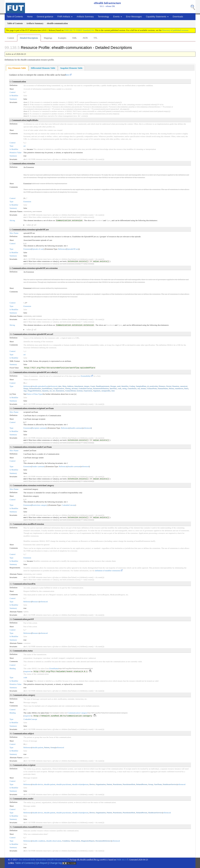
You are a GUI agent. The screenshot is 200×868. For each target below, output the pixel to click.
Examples (62, 38)
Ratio (186, 388)
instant (143, 388)
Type (11, 146)
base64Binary (47, 388)
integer (86, 386)
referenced (53, 386)
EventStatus (54, 668)
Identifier (124, 386)
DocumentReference (103, 841)
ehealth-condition (38, 841)
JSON (85, 38)
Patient (46, 747)
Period (168, 386)
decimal (75, 388)
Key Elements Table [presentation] (17, 68)
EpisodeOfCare (72, 249)
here (67, 75)
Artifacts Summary (85, 16)
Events (117, 16)
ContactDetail (70, 391)
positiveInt (154, 386)
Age (25, 391)
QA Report (41, 863)
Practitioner (117, 784)
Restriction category (39, 505)
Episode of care (38, 249)
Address (70, 386)
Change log (55, 863)
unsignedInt (105, 391)
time (113, 391)
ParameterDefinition (101, 388)
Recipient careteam (39, 428)
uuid (118, 386)
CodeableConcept (85, 388)
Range (25, 388)
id (148, 386)
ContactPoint (152, 388)
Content (10, 38)
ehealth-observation (53, 841)
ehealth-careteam (75, 428)
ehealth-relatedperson (80, 784)
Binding (13, 668)
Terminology (103, 16)
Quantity (45, 391)
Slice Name (14, 233)
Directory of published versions (175, 30)
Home (30, 16)
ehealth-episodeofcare (40, 386)
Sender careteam (38, 466)
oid (138, 388)
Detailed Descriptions (29, 38)
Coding (132, 386)
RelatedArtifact (35, 388)
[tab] (17, 68)
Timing (68, 388)
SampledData (141, 386)
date (59, 386)
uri (24, 146)
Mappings (48, 38)
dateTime (113, 388)
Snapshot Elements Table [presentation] (71, 68)
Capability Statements (157, 16)
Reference (62, 249)
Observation (75, 841)
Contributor (132, 388)
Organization (101, 784)
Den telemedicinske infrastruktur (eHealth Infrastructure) (42, 859)
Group (52, 747)
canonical (183, 386)
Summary (13, 99)
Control (12, 92)
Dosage (113, 386)
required (27, 671)
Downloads (178, 16)
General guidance (45, 16)
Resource (35, 601)
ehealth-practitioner (63, 784)
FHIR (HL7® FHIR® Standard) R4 (79, 30)
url (54, 391)
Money (171, 388)
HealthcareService (170, 784)
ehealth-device (37, 784)
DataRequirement (102, 386)
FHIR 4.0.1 (121, 859)
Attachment (78, 386)
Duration (175, 386)
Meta (64, 386)
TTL (95, 38)
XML (74, 38)
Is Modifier (14, 95)
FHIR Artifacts (65, 16)
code (119, 388)
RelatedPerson (141, 784)
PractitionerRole (129, 784)
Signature (96, 391)
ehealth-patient (37, 747)
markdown (179, 388)
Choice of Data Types (34, 394)
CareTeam (158, 784)
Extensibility (86, 376)
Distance (162, 386)
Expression (88, 391)
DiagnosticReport (88, 841)
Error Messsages (134, 16)
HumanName (163, 388)
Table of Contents (15, 16)
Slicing (12, 220)
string (124, 388)
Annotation (60, 391)
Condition (66, 841)
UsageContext (58, 388)
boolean (80, 391)
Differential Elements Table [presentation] (43, 68)
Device (92, 784)
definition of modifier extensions (107, 570)
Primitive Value (16, 152)
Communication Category (77, 713)
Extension (27, 201)
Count (92, 386)
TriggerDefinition (34, 391)
